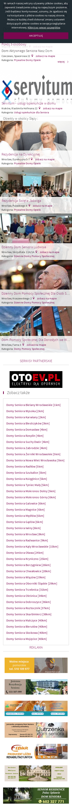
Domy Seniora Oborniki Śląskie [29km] (31, 583)
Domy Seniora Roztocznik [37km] (28, 608)
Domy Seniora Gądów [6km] (24, 522)
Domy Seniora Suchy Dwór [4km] (28, 442)
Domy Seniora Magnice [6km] (25, 509)
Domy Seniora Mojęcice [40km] (26, 639)
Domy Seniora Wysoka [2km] (25, 411)
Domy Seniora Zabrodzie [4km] (26, 448)
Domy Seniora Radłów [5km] (25, 466)
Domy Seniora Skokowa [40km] (26, 633)
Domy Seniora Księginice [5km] (26, 479)
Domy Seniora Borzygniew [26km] (28, 565)
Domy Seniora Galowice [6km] (26, 503)
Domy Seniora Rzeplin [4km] (25, 436)
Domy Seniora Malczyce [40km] (26, 620)
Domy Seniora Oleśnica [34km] (26, 596)
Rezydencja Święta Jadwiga (21, 200)
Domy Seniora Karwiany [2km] (26, 417)
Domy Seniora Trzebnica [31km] (27, 589)
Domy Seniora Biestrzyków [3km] (28, 423)
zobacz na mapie (45, 56)
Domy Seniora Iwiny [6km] (23, 528)
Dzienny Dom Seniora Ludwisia (24, 247)
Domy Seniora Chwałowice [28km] (28, 571)
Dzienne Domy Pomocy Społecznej (34, 256)
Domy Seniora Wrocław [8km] (25, 534)
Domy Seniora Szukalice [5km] (26, 472)
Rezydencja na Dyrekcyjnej (21, 154)
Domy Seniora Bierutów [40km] (26, 626)
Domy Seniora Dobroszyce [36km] (28, 602)
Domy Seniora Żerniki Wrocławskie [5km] (33, 454)
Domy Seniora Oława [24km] (25, 552)
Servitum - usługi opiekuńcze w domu (29, 103)
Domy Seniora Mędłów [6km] (25, 516)
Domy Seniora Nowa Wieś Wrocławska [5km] (35, 460)
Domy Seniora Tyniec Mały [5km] (27, 485)
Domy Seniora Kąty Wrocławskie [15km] (32, 546)
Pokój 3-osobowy (14, 44)
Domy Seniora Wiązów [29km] (26, 577)
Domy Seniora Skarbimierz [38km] (28, 614)
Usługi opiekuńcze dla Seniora (31, 112)
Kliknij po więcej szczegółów (44, 27)
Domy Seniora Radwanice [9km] (27, 540)
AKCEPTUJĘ (36, 35)
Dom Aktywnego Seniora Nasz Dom (27, 50)
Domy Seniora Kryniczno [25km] (27, 559)
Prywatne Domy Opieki (27, 163)
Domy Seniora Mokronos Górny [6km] (31, 497)
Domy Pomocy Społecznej (29, 349)
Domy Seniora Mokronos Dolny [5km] (30, 491)
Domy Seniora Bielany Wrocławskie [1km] (33, 405)
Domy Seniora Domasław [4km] (26, 429)
